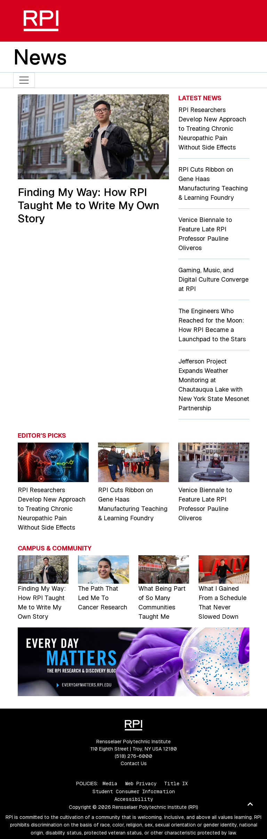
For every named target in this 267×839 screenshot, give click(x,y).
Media (110, 783)
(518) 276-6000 (133, 756)
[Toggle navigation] (24, 80)
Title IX (176, 783)
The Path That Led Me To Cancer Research (102, 597)
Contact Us (134, 763)
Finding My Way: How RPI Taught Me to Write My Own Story (88, 205)
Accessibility (133, 799)
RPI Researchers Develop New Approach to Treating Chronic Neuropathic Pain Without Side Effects (212, 128)
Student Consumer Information (133, 791)
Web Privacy (140, 783)
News (40, 57)
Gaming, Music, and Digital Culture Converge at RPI (213, 279)
